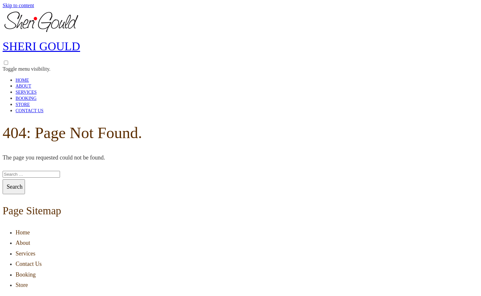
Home (22, 80)
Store (23, 104)
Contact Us (29, 110)
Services (26, 92)
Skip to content (18, 5)
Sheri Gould (41, 46)
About (23, 86)
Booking (26, 98)
